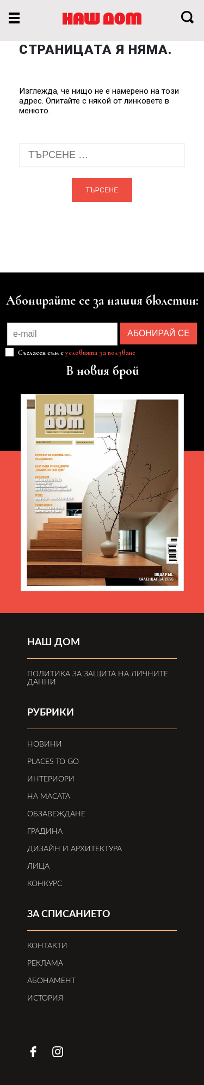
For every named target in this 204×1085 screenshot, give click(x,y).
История (45, 998)
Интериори (51, 779)
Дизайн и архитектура (74, 849)
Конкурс (44, 884)
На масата (48, 797)
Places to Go (53, 762)
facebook (33, 1052)
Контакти (47, 946)
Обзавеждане (56, 814)
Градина (45, 831)
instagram (58, 1052)
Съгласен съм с (75, 352)
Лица (38, 866)
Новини (44, 744)
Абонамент (51, 981)
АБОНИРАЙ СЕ (158, 333)
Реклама (45, 963)
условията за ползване (100, 352)
